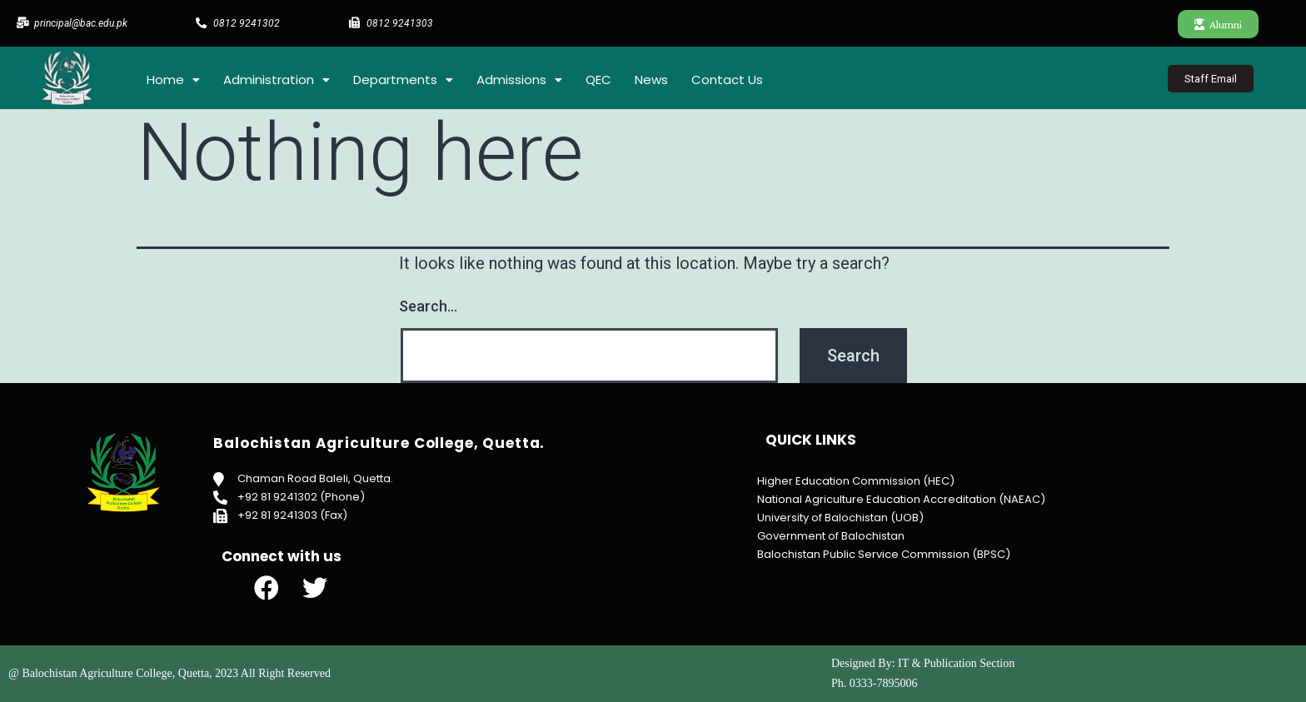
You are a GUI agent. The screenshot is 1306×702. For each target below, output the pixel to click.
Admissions (519, 79)
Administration (276, 79)
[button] (1218, 24)
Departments (403, 79)
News (651, 79)
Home (173, 79)
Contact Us (727, 79)
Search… (428, 306)
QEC (598, 79)
